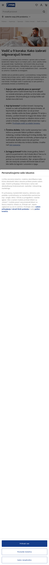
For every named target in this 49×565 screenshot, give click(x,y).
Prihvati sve (24, 544)
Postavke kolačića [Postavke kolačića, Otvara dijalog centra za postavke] (24, 552)
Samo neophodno (24, 560)
